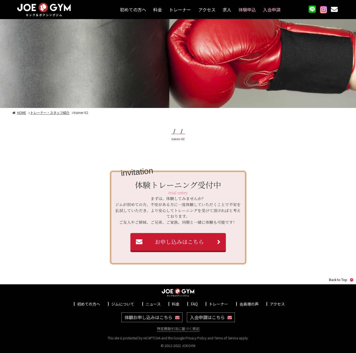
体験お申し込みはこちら (152, 317)
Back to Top (341, 279)
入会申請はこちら (211, 317)
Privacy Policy (196, 338)
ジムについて (122, 304)
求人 (227, 9)
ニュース (153, 304)
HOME (19, 112)
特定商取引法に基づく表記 (178, 328)
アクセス (207, 9)
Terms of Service (226, 338)
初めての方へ (133, 9)
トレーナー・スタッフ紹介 (50, 112)
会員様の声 (249, 304)
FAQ (194, 304)
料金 (157, 9)
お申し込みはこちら (179, 242)
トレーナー (180, 9)
